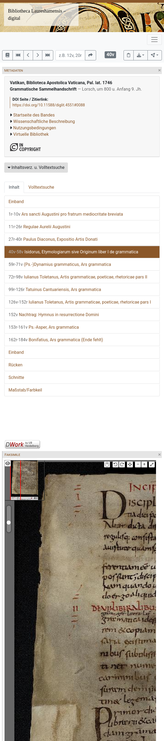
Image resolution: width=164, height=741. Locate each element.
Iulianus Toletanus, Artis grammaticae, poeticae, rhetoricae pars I (80, 302)
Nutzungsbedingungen (34, 127)
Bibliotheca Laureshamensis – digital (37, 14)
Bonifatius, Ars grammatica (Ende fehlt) (56, 339)
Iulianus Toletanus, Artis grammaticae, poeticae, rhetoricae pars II (78, 277)
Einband (16, 201)
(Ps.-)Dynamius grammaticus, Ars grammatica (60, 264)
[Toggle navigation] (154, 39)
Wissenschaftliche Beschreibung (44, 121)
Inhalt (14, 187)
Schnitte (16, 377)
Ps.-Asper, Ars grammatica (44, 327)
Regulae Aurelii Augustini (39, 226)
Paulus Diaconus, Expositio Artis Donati (53, 239)
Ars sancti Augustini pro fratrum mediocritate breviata (66, 214)
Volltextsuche (41, 187)
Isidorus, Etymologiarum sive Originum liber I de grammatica (73, 251)
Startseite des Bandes (34, 115)
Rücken (15, 364)
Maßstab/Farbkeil (25, 390)
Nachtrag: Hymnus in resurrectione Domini (54, 314)
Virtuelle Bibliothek (31, 134)
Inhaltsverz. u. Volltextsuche (36, 167)
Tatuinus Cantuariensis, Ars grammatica (55, 289)
